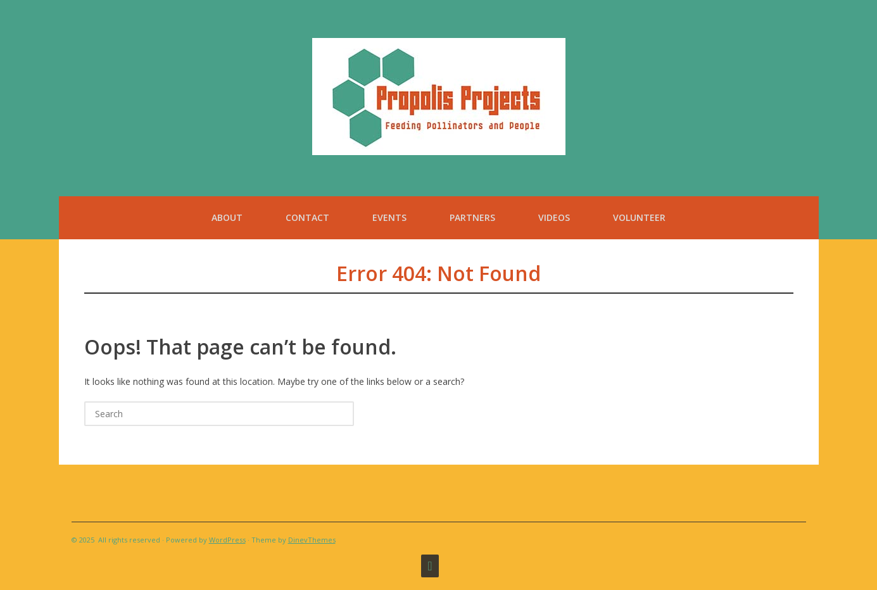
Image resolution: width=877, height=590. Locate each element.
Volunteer (639, 217)
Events (389, 217)
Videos (554, 217)
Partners (472, 217)
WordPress (227, 539)
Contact (307, 217)
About (227, 217)
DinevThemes (312, 539)
